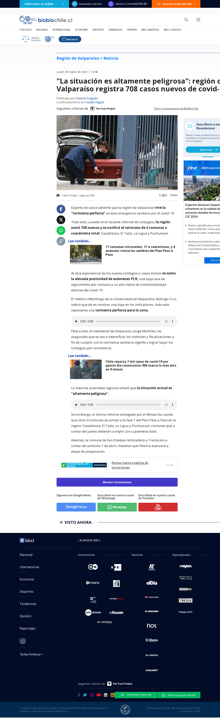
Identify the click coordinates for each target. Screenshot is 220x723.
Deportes (98, 29)
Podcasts (25, 29)
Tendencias (115, 29)
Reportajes (28, 628)
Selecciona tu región (44, 4)
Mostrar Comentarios (117, 482)
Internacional (62, 29)
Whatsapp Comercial (136, 694)
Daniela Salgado (87, 98)
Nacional (42, 29)
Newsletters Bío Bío (87, 4)
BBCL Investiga (150, 29)
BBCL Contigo (172, 29)
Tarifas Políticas (30, 654)
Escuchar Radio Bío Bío (176, 4)
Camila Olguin (94, 102)
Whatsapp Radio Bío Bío (179, 695)
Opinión (132, 29)
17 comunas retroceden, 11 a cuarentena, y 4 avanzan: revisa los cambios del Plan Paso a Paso (140, 251)
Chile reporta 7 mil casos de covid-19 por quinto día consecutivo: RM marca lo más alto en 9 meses (141, 365)
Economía (81, 29)
